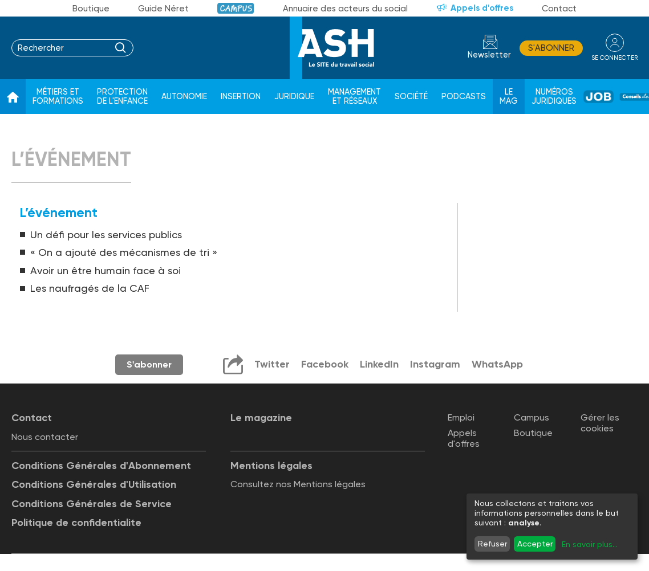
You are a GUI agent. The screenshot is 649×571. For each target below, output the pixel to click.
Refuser (492, 543)
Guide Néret (163, 8)
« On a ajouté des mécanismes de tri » (123, 252)
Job (598, 96)
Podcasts (463, 96)
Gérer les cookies (600, 423)
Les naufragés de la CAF (89, 288)
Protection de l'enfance (122, 96)
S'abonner (551, 48)
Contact (559, 8)
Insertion (241, 96)
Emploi (461, 417)
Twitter (272, 364)
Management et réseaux (354, 96)
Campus (236, 8)
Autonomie (184, 96)
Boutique (90, 8)
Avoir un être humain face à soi (105, 270)
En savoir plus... (590, 544)
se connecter (614, 58)
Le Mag (509, 96)
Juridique (294, 96)
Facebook (324, 364)
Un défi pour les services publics (106, 234)
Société (411, 96)
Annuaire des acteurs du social (345, 8)
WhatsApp (497, 364)
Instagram (435, 364)
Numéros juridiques (554, 96)
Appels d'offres (482, 8)
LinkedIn (379, 364)
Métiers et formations (58, 96)
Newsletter (489, 55)
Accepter (535, 543)
